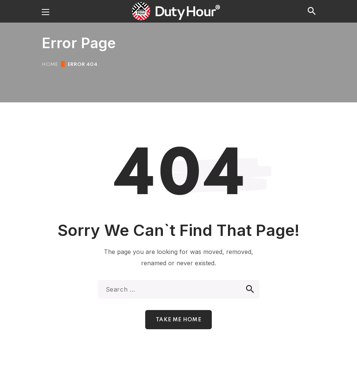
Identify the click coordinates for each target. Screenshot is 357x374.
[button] (312, 11)
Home (50, 64)
